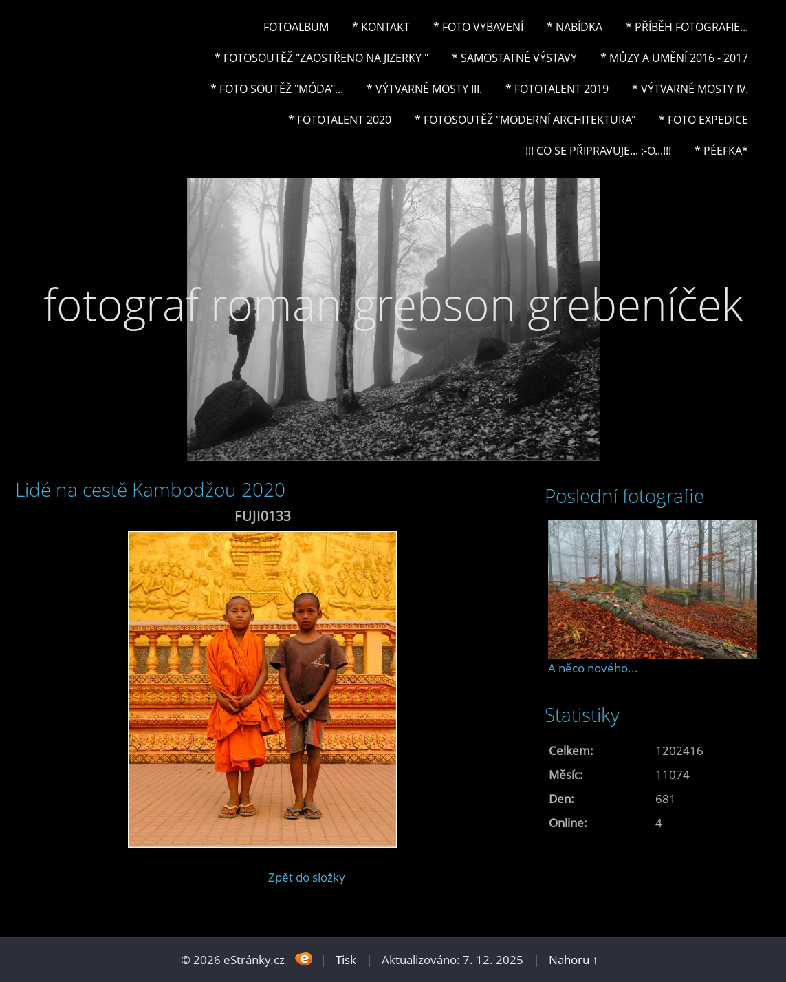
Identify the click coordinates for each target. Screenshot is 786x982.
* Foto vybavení (478, 26)
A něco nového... (593, 668)
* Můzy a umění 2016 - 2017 (674, 57)
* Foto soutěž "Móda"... (276, 88)
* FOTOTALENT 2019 (557, 88)
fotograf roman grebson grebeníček (393, 304)
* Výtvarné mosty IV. (690, 88)
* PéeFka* (721, 150)
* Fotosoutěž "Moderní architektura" (525, 119)
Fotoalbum (296, 26)
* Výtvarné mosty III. (424, 88)
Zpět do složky (306, 877)
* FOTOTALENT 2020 (339, 119)
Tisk (346, 960)
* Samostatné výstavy (514, 57)
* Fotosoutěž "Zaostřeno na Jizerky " (321, 57)
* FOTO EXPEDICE (703, 119)
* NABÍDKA (574, 26)
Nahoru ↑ (573, 960)
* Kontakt (381, 26)
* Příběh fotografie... (687, 26)
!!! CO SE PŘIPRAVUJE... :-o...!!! (598, 150)
